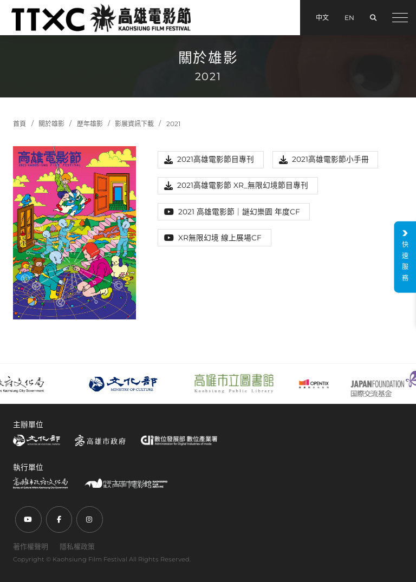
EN (349, 18)
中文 (322, 18)
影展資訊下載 (134, 124)
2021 (173, 124)
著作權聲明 (30, 546)
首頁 (19, 124)
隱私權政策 (77, 546)
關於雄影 (51, 124)
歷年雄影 (90, 124)
